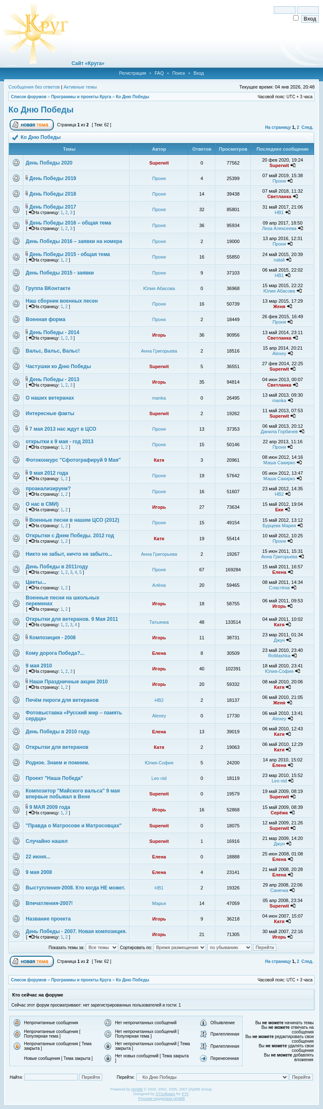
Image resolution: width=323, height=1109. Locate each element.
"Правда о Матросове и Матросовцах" (74, 826)
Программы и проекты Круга (81, 96)
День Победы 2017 (52, 207)
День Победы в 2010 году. (58, 732)
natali (279, 259)
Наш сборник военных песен (62, 301)
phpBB (137, 1089)
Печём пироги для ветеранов (62, 700)
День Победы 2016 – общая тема (70, 223)
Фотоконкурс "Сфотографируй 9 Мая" (73, 460)
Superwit (159, 162)
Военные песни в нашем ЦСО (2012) (74, 520)
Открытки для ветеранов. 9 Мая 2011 (72, 619)
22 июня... (38, 857)
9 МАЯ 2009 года (49, 807)
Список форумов (29, 96)
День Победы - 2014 (54, 332)
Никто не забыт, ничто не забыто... (69, 554)
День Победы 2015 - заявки (60, 273)
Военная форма (45, 319)
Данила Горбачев (279, 431)
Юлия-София (279, 671)
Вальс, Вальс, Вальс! (52, 351)
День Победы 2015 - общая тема (69, 254)
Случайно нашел (47, 841)
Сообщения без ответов (34, 86)
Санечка (279, 890)
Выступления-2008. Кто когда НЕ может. (75, 888)
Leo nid (159, 778)
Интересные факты (50, 413)
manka (159, 397)
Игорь (159, 334)
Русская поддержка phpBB (161, 1098)
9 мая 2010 (39, 666)
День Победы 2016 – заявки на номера (74, 241)
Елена (279, 572)
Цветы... (36, 582)
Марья (159, 903)
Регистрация (132, 73)
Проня (159, 178)
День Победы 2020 (49, 163)
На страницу (278, 127)
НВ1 (279, 212)
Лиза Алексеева (279, 228)
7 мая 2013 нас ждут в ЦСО (62, 429)
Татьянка (159, 622)
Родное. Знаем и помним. (57, 763)
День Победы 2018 (52, 194)
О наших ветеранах (50, 398)
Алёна (159, 585)
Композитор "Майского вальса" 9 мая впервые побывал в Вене (73, 794)
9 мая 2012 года (48, 473)
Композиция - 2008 (52, 638)
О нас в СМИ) (42, 504)
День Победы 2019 (52, 178)
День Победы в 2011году (57, 567)
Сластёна (279, 587)
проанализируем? (48, 489)
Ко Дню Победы (132, 96)
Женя (279, 306)
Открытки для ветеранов (57, 747)
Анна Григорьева (159, 350)
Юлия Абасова (159, 288)
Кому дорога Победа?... (55, 653)
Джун (279, 640)
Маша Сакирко (279, 462)
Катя (159, 460)
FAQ (159, 73)
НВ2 (279, 494)
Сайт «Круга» (87, 63)
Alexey (279, 353)
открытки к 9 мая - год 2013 (59, 442)
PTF (185, 1094)
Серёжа (279, 812)
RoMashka (279, 655)
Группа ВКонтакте (48, 288)
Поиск (178, 73)
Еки (279, 509)
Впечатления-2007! (49, 903)
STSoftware (165, 1094)
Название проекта (48, 919)
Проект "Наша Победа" (54, 778)
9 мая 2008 (39, 872)
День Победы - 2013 (54, 379)
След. (307, 127)
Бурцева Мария (279, 525)
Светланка (279, 196)
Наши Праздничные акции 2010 (68, 682)
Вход (198, 73)
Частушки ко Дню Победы (58, 366)
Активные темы (80, 86)
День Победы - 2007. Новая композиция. (76, 931)
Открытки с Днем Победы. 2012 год (70, 536)
